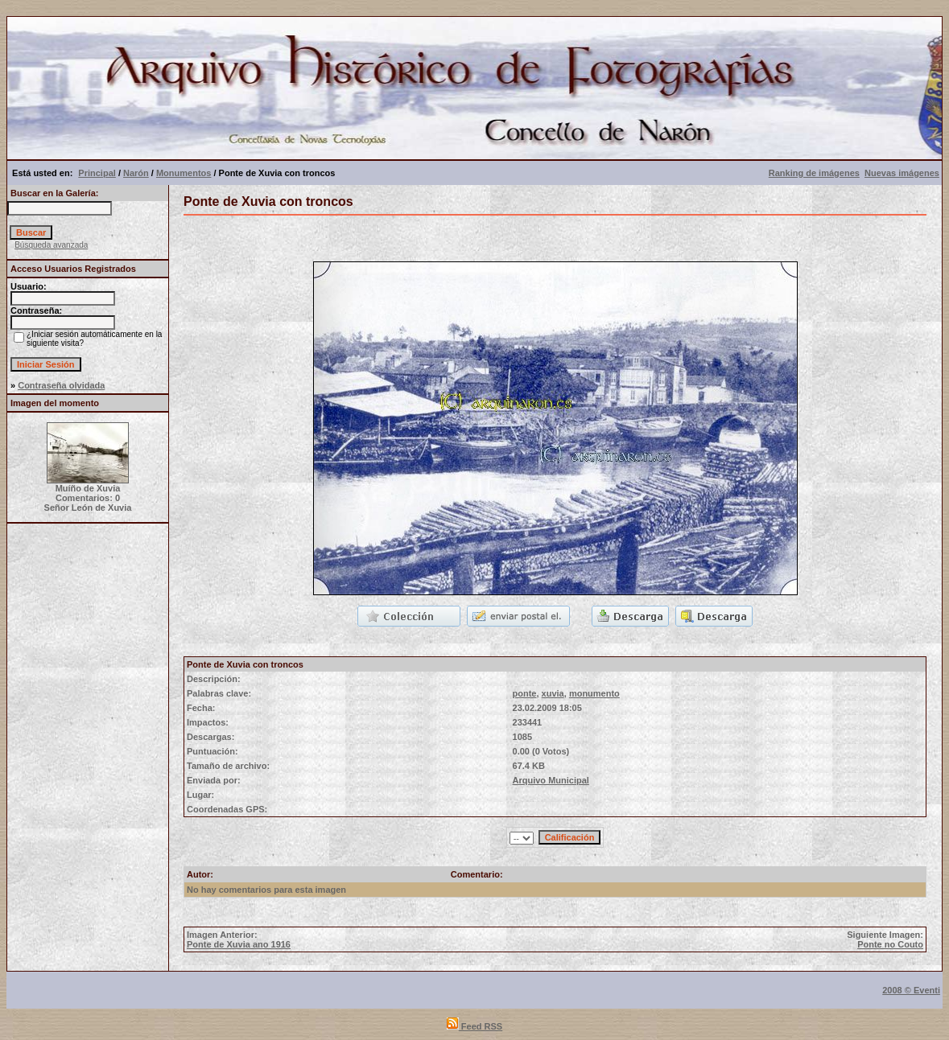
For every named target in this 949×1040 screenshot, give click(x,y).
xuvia (553, 693)
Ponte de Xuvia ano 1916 (239, 944)
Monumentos (183, 173)
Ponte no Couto (890, 944)
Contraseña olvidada (61, 385)
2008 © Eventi (911, 990)
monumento (594, 693)
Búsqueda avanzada (51, 244)
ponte (525, 693)
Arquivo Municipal (551, 780)
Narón (136, 173)
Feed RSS (474, 1026)
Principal (96, 173)
